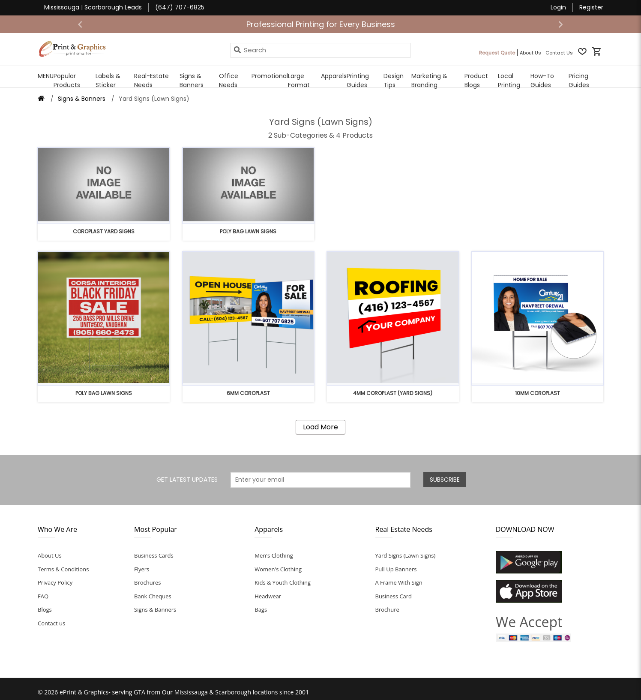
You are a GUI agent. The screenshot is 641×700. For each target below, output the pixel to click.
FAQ (43, 596)
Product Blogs (476, 80)
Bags (261, 609)
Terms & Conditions (63, 569)
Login (558, 7)
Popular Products (67, 80)
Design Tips (393, 80)
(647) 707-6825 (179, 7)
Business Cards (154, 555)
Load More (320, 427)
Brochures (147, 582)
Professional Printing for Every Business (320, 24)
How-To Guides (542, 80)
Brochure (387, 609)
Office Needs (228, 80)
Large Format (299, 80)
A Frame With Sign (398, 582)
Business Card (393, 596)
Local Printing (509, 80)
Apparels (334, 76)
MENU (46, 76)
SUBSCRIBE (445, 479)
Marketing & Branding (429, 80)
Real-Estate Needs (151, 80)
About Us (50, 555)
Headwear (268, 596)
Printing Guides (358, 80)
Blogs (45, 609)
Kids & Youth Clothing (283, 582)
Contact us (51, 623)
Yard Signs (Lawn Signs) (405, 555)
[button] (80, 24)
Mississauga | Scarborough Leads (93, 7)
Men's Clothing (274, 555)
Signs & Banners (192, 80)
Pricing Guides (579, 80)
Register (591, 7)
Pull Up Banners (396, 569)
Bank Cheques (152, 596)
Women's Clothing (278, 569)
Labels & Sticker (108, 80)
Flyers (141, 569)
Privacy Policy (55, 582)
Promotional (270, 76)
